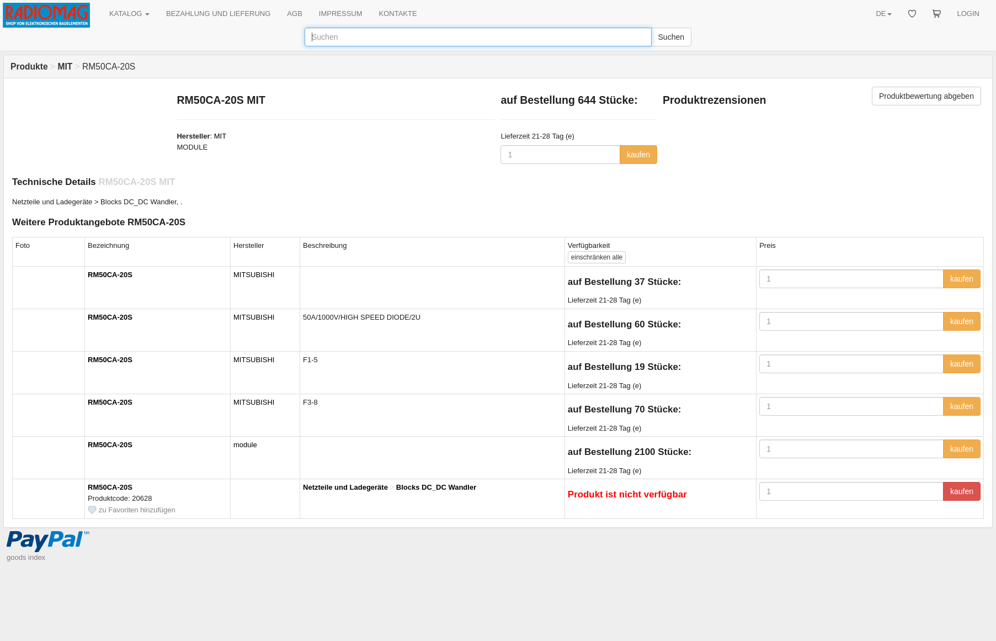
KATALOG (129, 13)
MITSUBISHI (253, 275)
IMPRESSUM (341, 13)
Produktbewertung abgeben (926, 96)
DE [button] (883, 13)
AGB (294, 13)
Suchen (671, 37)
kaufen (638, 154)
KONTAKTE (398, 13)
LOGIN (968, 13)
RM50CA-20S (110, 275)
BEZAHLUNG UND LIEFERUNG (218, 13)
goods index (26, 557)
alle (596, 257)
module (245, 445)
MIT (220, 136)
